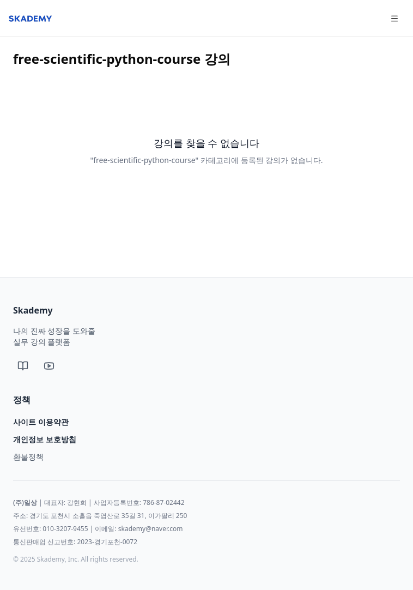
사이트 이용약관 (41, 422)
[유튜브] (49, 366)
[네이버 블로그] (23, 366)
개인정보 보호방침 (44, 439)
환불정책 (28, 456)
